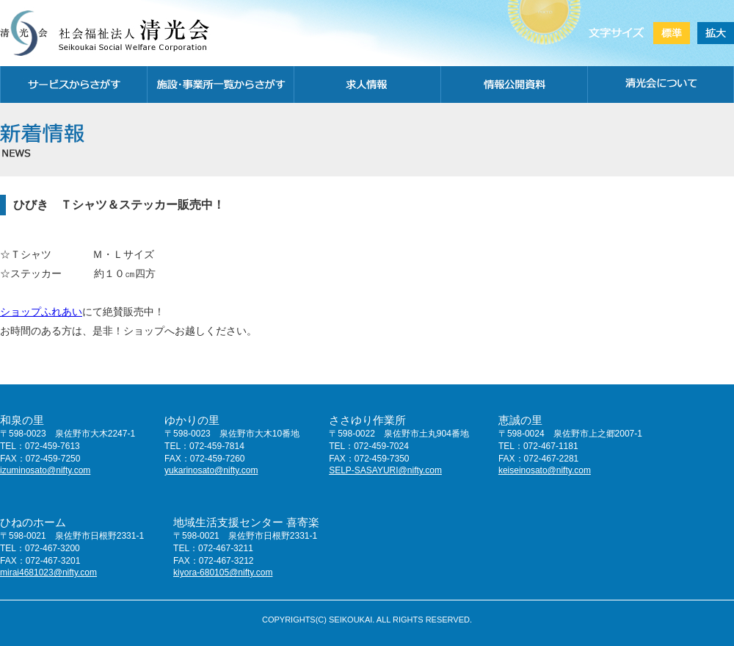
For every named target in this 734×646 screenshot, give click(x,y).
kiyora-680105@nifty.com (222, 572)
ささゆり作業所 (367, 420)
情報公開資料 (513, 84)
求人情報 (367, 84)
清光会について (660, 84)
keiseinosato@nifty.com (544, 470)
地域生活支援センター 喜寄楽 (246, 522)
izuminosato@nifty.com (45, 470)
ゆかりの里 (191, 420)
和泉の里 (22, 420)
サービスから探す (73, 84)
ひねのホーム (33, 522)
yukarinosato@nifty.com (211, 470)
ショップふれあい (41, 311)
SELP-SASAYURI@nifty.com (385, 470)
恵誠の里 (520, 420)
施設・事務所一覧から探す (220, 84)
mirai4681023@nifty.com (48, 572)
